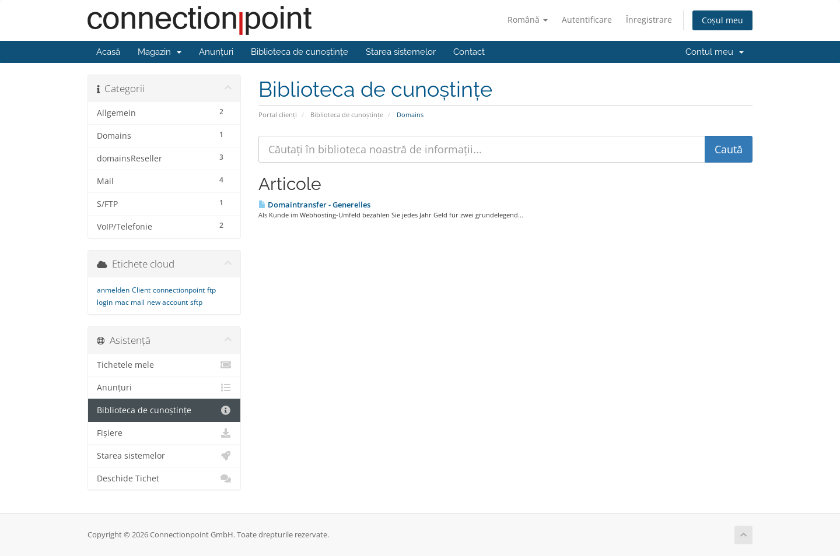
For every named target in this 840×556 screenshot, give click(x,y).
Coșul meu (722, 20)
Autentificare (587, 19)
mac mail (130, 302)
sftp (196, 302)
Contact (469, 52)
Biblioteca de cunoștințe (299, 52)
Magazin (159, 52)
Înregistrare (649, 19)
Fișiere (164, 433)
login (105, 302)
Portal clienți (277, 114)
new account (167, 302)
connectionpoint (179, 290)
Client (141, 290)
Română (528, 19)
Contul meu (714, 52)
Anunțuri (216, 52)
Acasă (108, 52)
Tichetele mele (164, 365)
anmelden (113, 290)
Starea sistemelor (401, 52)
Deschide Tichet (164, 478)
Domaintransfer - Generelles (314, 204)
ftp (211, 290)
